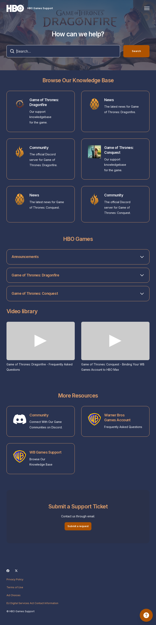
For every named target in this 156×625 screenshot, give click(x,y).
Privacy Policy (14, 579)
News (109, 100)
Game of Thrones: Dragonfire (44, 102)
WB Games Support (45, 452)
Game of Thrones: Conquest (119, 150)
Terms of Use (14, 587)
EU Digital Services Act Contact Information (32, 603)
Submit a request (78, 526)
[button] (78, 256)
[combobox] (63, 51)
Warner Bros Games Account (117, 417)
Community (38, 147)
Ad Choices (13, 595)
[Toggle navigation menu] (147, 8)
